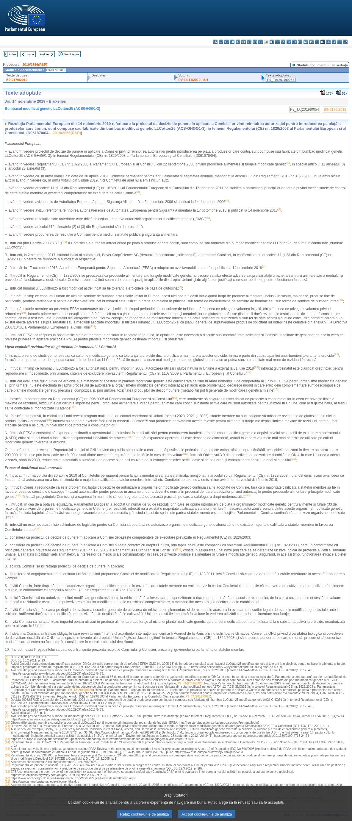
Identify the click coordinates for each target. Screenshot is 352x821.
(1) (6, 657)
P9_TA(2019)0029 (80, 690)
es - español (221, 42)
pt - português (317, 42)
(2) (6, 660)
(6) (6, 699)
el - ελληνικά (249, 42)
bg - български (215, 42)
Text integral (71, 54)
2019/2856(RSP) (34, 64)
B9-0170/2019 (16, 80)
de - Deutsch (238, 42)
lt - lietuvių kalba (289, 42)
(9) (6, 716)
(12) (7, 729)
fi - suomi (339, 42)
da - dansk (232, 42)
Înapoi (31, 54)
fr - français (260, 42)
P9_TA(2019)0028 (190, 683)
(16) (7, 755)
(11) (7, 726)
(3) (6, 663)
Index (12, 54)
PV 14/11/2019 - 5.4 (193, 80)
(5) (6, 676)
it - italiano (277, 42)
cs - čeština (226, 42)
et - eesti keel (243, 42)
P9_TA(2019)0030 (197, 696)
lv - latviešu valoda (283, 42)
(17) (7, 762)
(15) (7, 748)
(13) (7, 739)
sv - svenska (345, 42)
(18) (7, 765)
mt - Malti (300, 42)
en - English (255, 42)
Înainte (44, 54)
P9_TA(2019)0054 (280, 80)
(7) (6, 706)
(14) (7, 742)
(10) (7, 722)
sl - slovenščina (334, 42)
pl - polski (311, 42)
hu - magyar (294, 42)
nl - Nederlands (305, 42)
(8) (6, 712)
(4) (6, 670)
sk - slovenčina (328, 42)
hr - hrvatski (272, 42)
